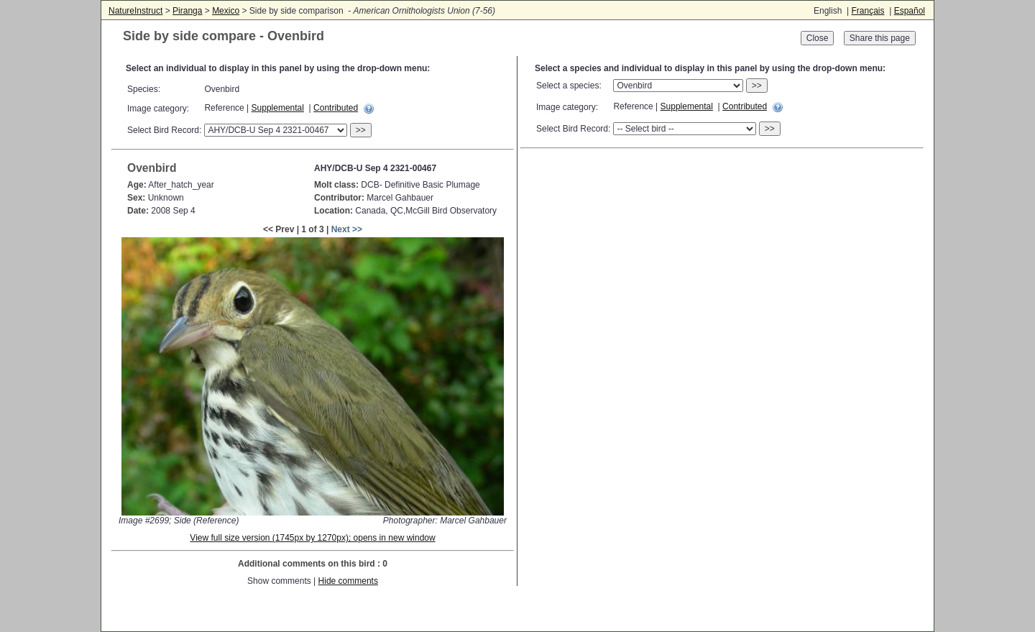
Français (867, 11)
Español (909, 11)
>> (361, 130)
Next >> (346, 229)
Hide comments (348, 581)
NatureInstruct (135, 11)
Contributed (335, 108)
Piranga (187, 11)
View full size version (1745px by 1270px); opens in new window (312, 538)
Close (817, 38)
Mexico (225, 11)
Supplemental (278, 108)
